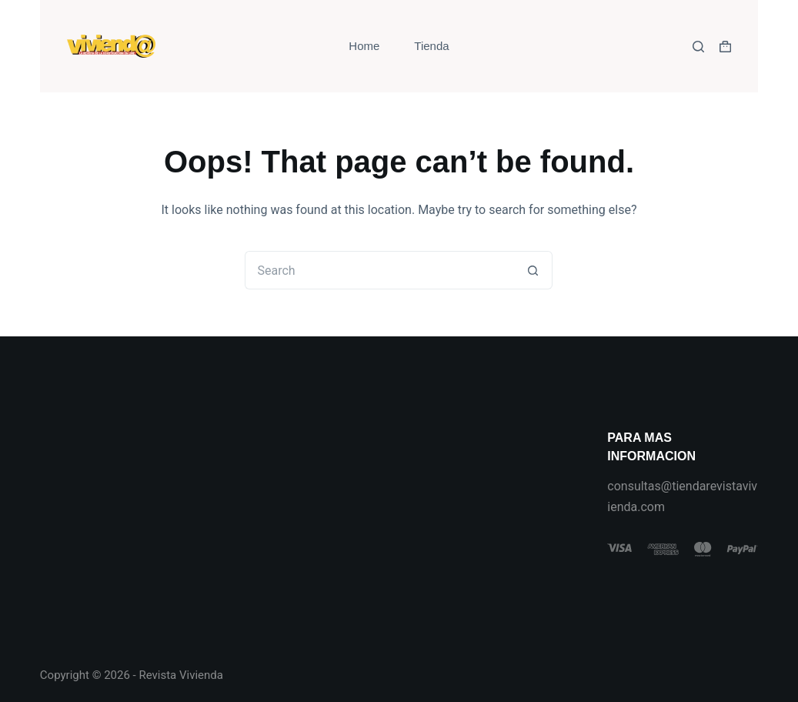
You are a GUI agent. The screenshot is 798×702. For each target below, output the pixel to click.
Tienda (431, 45)
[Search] (698, 46)
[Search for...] (379, 270)
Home (364, 45)
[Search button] (533, 270)
